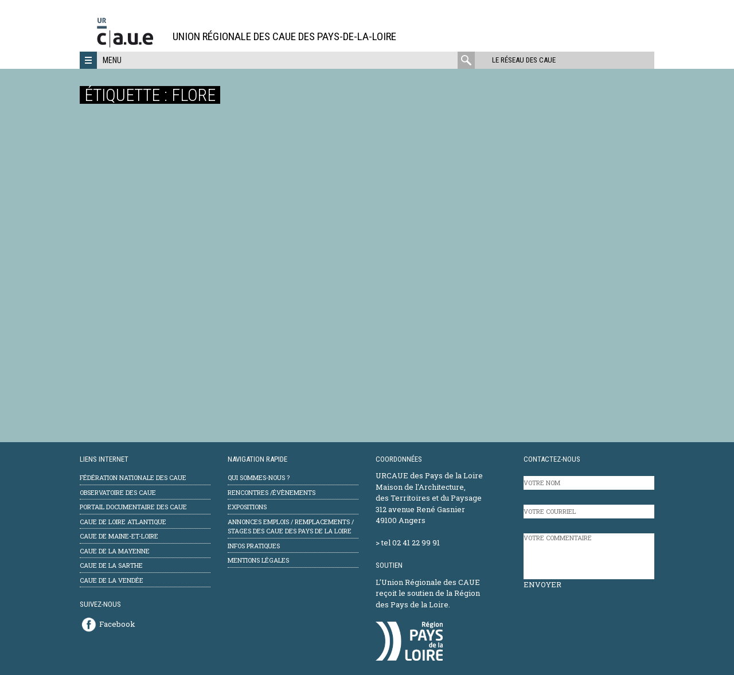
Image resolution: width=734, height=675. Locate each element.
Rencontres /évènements (271, 492)
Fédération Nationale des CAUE (133, 477)
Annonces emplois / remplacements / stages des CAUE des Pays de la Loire (291, 526)
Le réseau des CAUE (524, 60)
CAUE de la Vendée (111, 580)
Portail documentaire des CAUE (133, 506)
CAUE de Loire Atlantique (123, 521)
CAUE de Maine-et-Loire (119, 536)
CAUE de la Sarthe (111, 565)
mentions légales (258, 560)
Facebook (117, 624)
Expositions (247, 506)
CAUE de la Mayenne (115, 551)
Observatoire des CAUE (118, 492)
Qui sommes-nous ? (259, 477)
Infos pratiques (254, 545)
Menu (112, 60)
